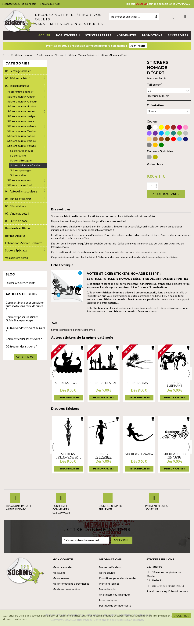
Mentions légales (109, 583)
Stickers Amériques (21, 150)
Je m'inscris (138, 45)
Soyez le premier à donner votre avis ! (73, 329)
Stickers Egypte (68, 383)
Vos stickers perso (16, 257)
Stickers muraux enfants (21, 126)
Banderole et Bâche (17, 228)
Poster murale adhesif (20, 91)
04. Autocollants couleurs (21, 191)
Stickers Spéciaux (16, 250)
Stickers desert (103, 383)
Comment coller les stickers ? (24, 339)
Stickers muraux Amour (21, 96)
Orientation (155, 105)
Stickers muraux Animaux (22, 101)
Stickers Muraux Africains (25, 165)
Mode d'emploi (107, 589)
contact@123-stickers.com (19, 3)
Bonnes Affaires (15, 235)
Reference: (152, 78)
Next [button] (188, 373)
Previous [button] (53, 373)
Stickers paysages (21, 170)
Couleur (152, 121)
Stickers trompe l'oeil (19, 185)
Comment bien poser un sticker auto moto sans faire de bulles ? (25, 306)
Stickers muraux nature (21, 135)
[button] (67, 35)
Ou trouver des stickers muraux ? (25, 329)
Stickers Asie (18, 155)
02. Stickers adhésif (17, 78)
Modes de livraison (110, 567)
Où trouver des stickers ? (21, 346)
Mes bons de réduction (66, 589)
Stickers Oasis (139, 383)
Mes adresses (61, 578)
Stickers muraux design (21, 116)
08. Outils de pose (16, 221)
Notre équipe (107, 572)
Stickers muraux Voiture (21, 140)
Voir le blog (25, 357)
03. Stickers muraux (17, 85)
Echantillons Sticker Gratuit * (23, 243)
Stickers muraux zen (19, 180)
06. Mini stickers (15, 206)
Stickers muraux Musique (22, 131)
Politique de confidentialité (115, 605)
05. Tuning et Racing (18, 198)
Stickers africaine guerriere (103, 456)
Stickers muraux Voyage (21, 145)
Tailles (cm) (154, 84)
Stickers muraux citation (21, 106)
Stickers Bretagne (21, 160)
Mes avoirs (59, 572)
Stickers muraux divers (20, 121)
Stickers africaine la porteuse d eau (68, 456)
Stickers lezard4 (139, 454)
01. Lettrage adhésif (18, 71)
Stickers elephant (174, 384)
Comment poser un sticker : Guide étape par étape (22, 318)
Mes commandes (63, 567)
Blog (10, 274)
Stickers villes (18, 175)
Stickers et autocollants (20, 283)
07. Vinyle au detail (17, 213)
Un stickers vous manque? (114, 594)
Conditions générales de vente (117, 578)
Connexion (174, 17)
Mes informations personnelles (71, 583)
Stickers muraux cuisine (21, 111)
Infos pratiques (108, 600)
